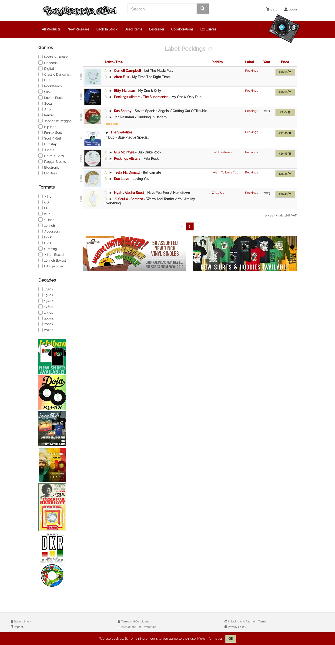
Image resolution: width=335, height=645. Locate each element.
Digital (46, 68)
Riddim (217, 62)
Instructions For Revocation (138, 626)
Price (285, 62)
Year (266, 62)
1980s (45, 306)
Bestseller (156, 29)
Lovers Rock (50, 97)
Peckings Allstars (127, 97)
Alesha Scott (135, 193)
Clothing (47, 248)
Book (45, 237)
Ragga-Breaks (52, 161)
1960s (45, 295)
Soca (45, 103)
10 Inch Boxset (52, 260)
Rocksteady (50, 86)
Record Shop (21, 621)
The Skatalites (121, 132)
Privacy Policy (236, 626)
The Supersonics (156, 97)
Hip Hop (47, 126)
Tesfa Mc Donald (127, 172)
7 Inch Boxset (51, 254)
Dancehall (49, 62)
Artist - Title (113, 62)
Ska (44, 92)
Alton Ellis (121, 77)
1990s (45, 312)
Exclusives (208, 29)
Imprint (18, 626)
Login (290, 9)
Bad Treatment (222, 152)
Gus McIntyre (124, 152)
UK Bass (47, 173)
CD (43, 202)
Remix (46, 115)
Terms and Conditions (134, 621)
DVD (44, 243)
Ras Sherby (122, 111)
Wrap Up (217, 192)
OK (230, 639)
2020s (45, 330)
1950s (45, 289)
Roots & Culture (53, 57)
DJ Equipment (52, 266)
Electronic (49, 167)
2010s (45, 324)
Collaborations (182, 29)
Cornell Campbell (127, 71)
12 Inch (46, 219)
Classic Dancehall (54, 74)
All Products (51, 29)
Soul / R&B (49, 138)
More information (210, 638)
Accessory (49, 231)
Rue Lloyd (121, 179)
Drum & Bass (51, 155)
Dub (44, 80)
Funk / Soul (50, 132)
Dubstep (47, 144)
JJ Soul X (121, 199)
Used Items (133, 29)
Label (249, 62)
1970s (45, 301)
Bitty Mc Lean (124, 91)
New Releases (78, 29)
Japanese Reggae (55, 121)
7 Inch (45, 196)
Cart (271, 9)
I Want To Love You (224, 172)
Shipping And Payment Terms (246, 621)
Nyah (118, 193)
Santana (137, 199)
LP (43, 208)
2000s (46, 318)
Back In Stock (106, 29)
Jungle (46, 150)
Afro (44, 109)
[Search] (162, 8)
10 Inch (46, 225)
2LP (44, 214)
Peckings (251, 70)
